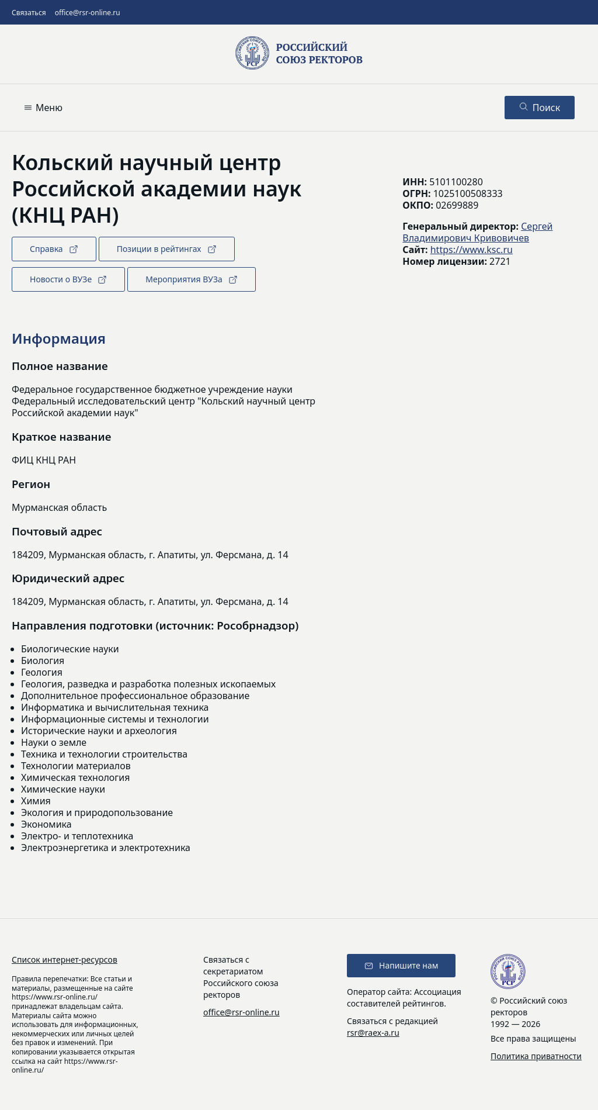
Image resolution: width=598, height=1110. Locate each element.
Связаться (29, 13)
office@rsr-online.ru (87, 13)
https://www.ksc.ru (471, 249)
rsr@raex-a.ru (373, 1032)
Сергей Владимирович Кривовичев (477, 232)
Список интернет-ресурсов (64, 959)
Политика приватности (536, 1055)
